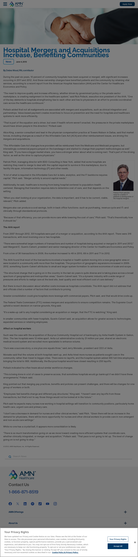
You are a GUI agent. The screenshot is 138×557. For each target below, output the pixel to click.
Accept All (118, 546)
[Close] (135, 542)
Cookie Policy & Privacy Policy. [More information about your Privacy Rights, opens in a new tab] (65, 552)
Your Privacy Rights (118, 539)
